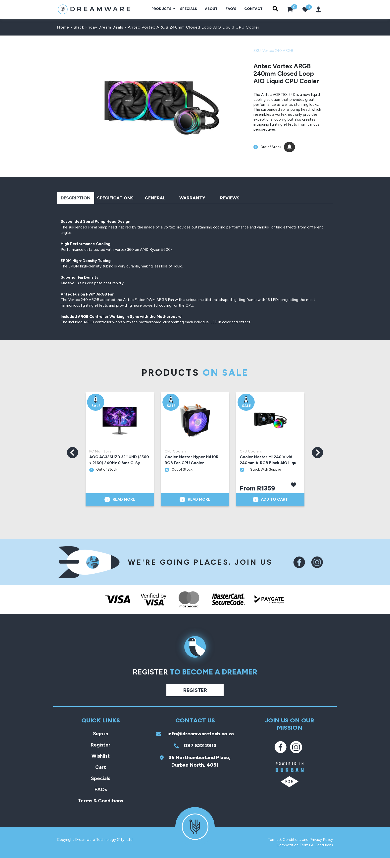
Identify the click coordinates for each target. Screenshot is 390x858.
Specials (188, 9)
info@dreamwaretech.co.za (195, 734)
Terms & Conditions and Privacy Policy (300, 839)
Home (63, 27)
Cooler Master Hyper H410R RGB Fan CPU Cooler (191, 459)
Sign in (100, 734)
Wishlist (101, 756)
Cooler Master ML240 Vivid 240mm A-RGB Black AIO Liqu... (269, 459)
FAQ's (231, 9)
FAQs (100, 789)
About (211, 9)
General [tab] (155, 198)
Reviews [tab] (230, 198)
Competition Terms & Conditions (305, 845)
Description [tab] (76, 198)
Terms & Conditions (100, 801)
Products (161, 9)
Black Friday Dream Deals (98, 27)
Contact (253, 9)
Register (195, 690)
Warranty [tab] (192, 198)
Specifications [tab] (115, 198)
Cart (100, 767)
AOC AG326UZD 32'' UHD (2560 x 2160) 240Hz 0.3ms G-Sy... (119, 459)
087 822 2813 (195, 745)
